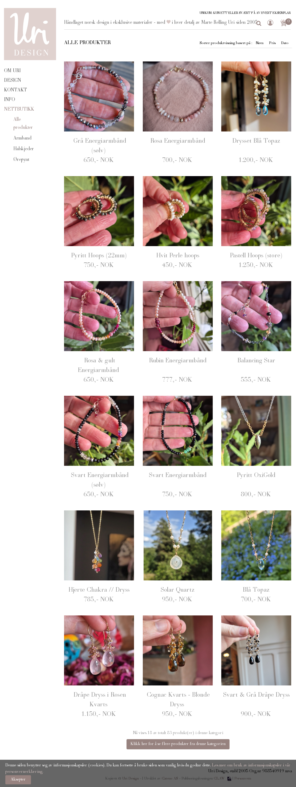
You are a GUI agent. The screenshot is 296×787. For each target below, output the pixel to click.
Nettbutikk (19, 109)
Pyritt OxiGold (256, 475)
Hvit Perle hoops (177, 256)
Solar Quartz (178, 590)
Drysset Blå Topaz (256, 141)
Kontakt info (15, 95)
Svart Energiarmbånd (178, 475)
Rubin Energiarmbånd (178, 361)
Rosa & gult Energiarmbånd (98, 366)
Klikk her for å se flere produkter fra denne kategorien (178, 744)
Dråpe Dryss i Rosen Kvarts (100, 700)
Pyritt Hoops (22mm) (99, 256)
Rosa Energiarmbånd (177, 141)
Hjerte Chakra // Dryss (99, 590)
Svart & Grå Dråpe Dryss (256, 695)
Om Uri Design (12, 76)
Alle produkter (23, 123)
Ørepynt (21, 159)
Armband (22, 138)
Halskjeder (23, 149)
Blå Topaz (256, 590)
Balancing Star (256, 361)
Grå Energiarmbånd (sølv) (99, 146)
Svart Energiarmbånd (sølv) (100, 480)
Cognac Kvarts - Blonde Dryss (178, 700)
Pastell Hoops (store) (256, 256)
